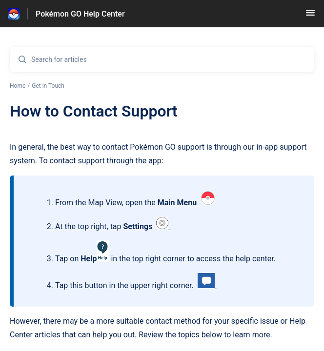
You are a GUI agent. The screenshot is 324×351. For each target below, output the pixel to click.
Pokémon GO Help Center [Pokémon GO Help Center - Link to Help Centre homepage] (80, 14)
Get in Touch (48, 85)
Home (17, 85)
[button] (310, 15)
